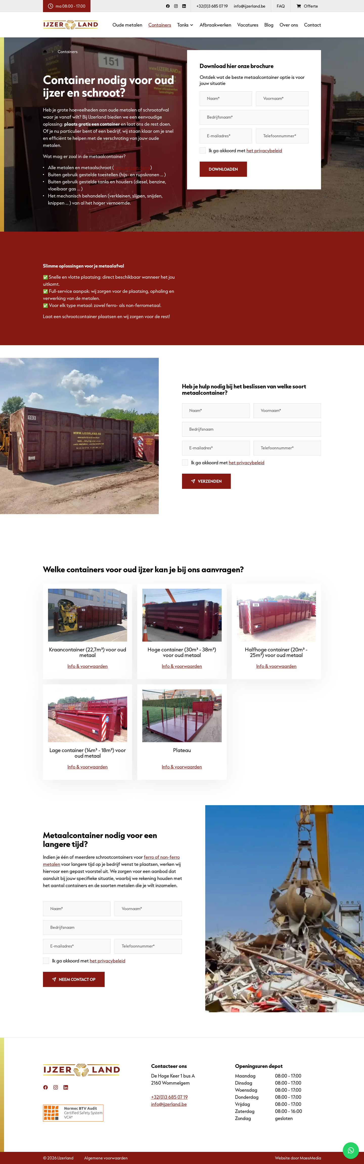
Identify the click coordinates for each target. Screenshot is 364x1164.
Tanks (185, 25)
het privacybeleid (264, 150)
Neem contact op (74, 979)
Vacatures (247, 25)
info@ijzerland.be (249, 6)
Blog (269, 25)
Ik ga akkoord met (245, 150)
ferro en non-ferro (132, 167)
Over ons (289, 25)
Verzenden (206, 481)
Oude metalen (127, 25)
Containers (159, 25)
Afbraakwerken (215, 25)
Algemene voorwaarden (106, 1157)
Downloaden (223, 169)
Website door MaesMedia (298, 1157)
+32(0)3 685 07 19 (212, 6)
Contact (312, 25)
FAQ (281, 6)
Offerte (307, 6)
